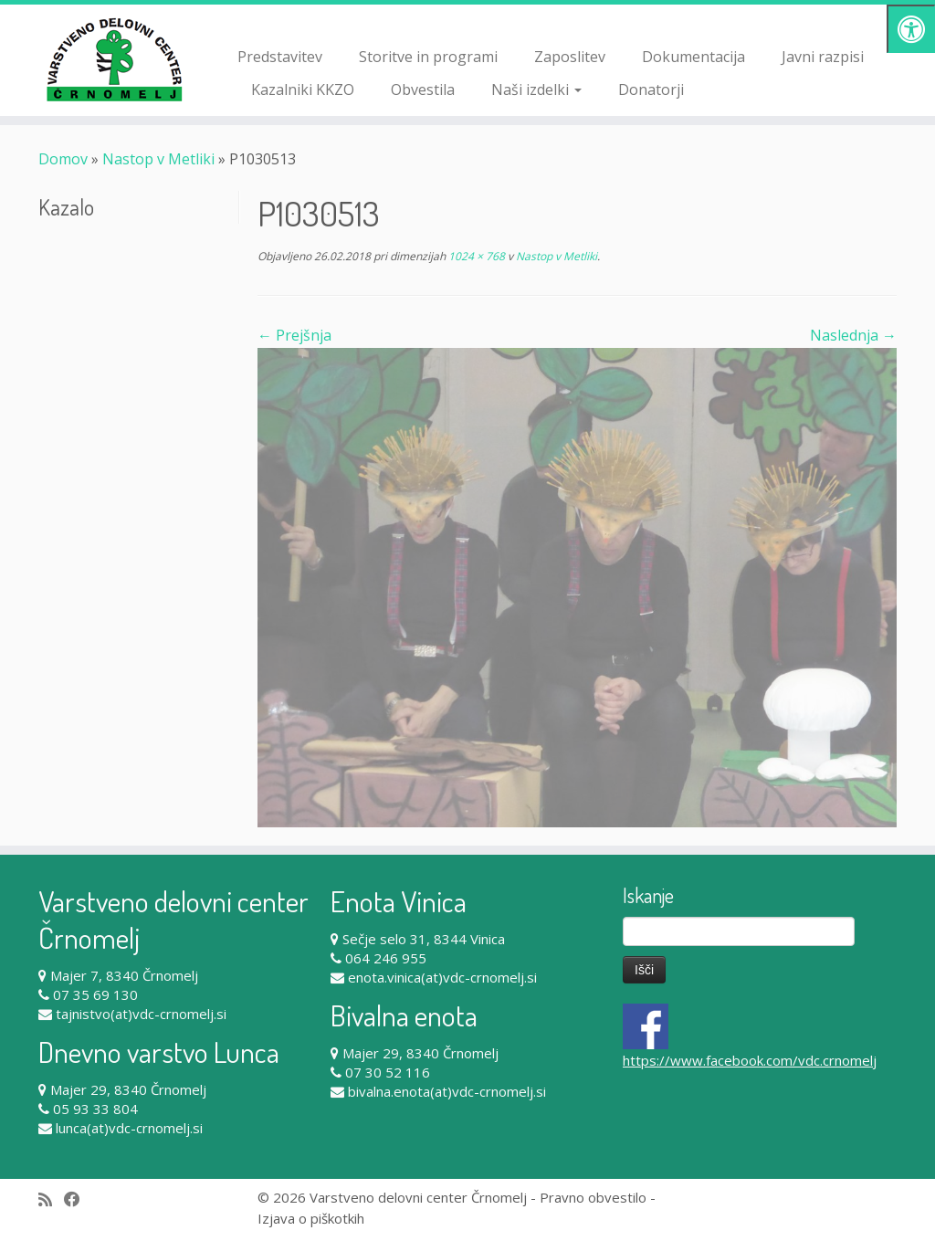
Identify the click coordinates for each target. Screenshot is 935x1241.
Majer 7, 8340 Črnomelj (124, 975)
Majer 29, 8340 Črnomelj (128, 1089)
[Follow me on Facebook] (78, 1199)
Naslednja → (853, 335)
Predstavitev (279, 57)
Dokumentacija (693, 57)
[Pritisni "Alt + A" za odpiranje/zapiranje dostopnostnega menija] (911, 29)
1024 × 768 (475, 256)
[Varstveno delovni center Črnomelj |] (109, 59)
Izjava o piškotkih (310, 1218)
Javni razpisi (823, 57)
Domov (63, 159)
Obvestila (423, 89)
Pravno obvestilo (593, 1197)
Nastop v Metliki (158, 159)
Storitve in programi (428, 57)
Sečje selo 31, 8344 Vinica (423, 939)
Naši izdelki (536, 89)
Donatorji (651, 89)
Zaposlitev (569, 57)
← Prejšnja (294, 335)
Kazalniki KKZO (302, 89)
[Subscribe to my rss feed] (51, 1199)
